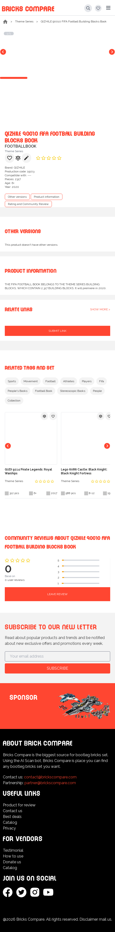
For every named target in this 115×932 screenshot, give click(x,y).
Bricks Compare (28, 8)
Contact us (12, 811)
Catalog (10, 822)
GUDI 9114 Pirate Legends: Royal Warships (28, 471)
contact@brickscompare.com (50, 777)
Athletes (68, 381)
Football (50, 381)
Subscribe (57, 668)
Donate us (12, 862)
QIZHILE (19, 167)
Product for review (19, 805)
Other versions (17, 196)
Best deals (12, 816)
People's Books (17, 391)
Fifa (101, 381)
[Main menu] (108, 8)
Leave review (57, 594)
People (97, 391)
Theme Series (24, 21)
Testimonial (13, 850)
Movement (31, 381)
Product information (46, 196)
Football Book (43, 391)
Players (86, 381)
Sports (12, 381)
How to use (13, 856)
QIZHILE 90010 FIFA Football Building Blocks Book (74, 21)
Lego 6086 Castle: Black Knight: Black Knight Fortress (84, 471)
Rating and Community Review (28, 204)
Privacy (9, 828)
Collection (14, 400)
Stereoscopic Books (72, 391)
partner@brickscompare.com (50, 783)
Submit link (57, 331)
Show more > (100, 309)
